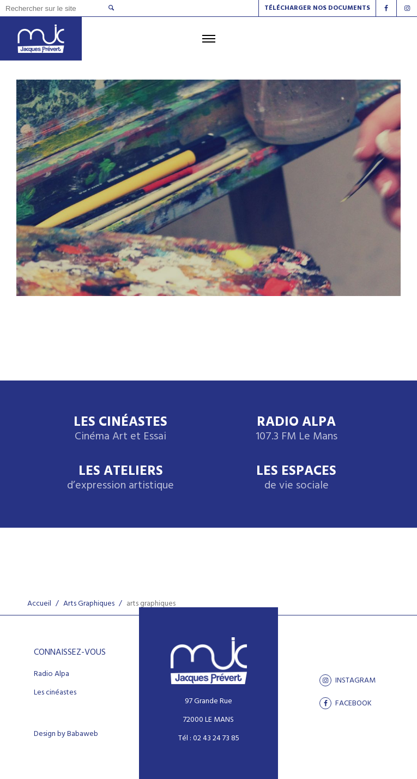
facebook (345, 703)
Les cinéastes (55, 693)
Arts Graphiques (88, 603)
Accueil (39, 603)
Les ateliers (120, 478)
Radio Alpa (296, 429)
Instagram (347, 680)
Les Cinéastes (120, 429)
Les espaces (296, 478)
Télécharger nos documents (317, 8)
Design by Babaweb (66, 734)
